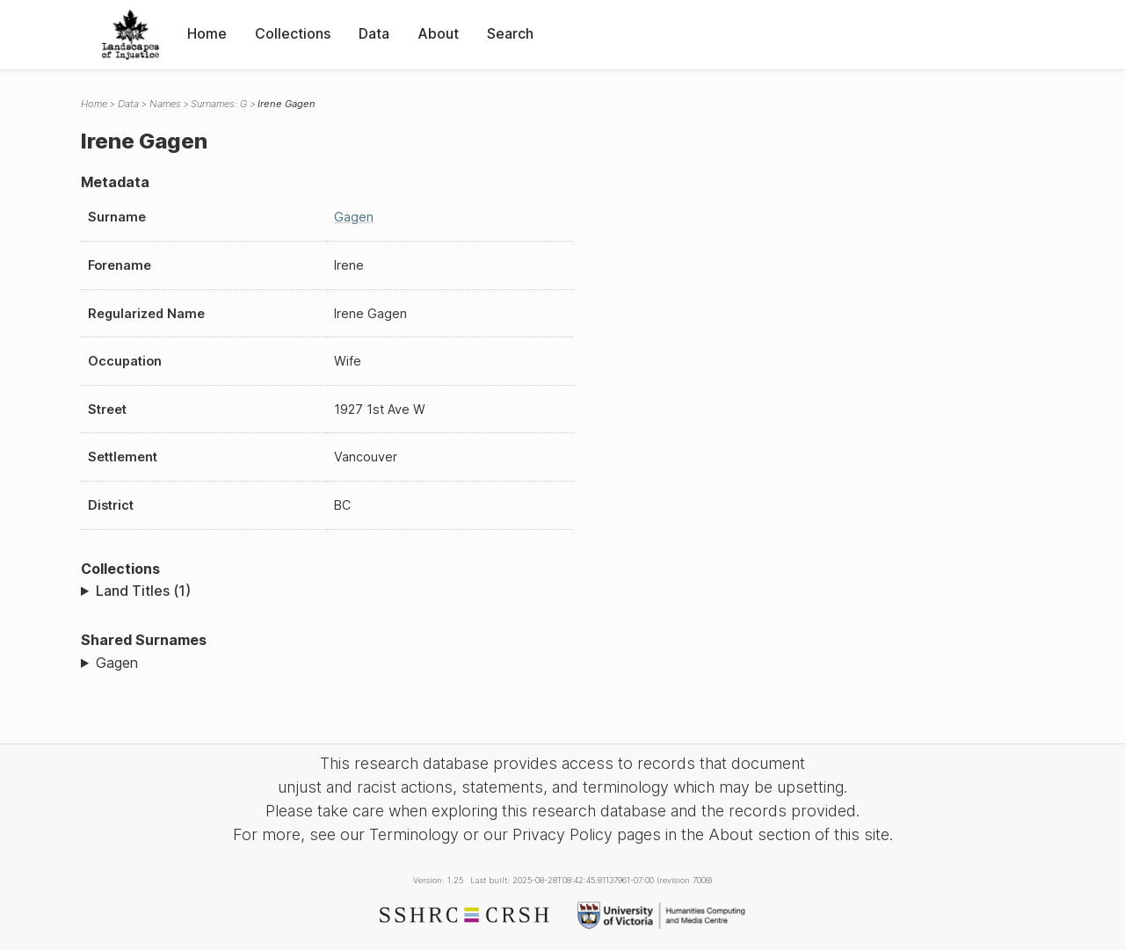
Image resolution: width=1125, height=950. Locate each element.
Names (165, 104)
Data (374, 33)
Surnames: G (219, 104)
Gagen (354, 216)
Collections (292, 33)
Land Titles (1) (143, 590)
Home (207, 33)
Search (510, 33)
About (438, 33)
